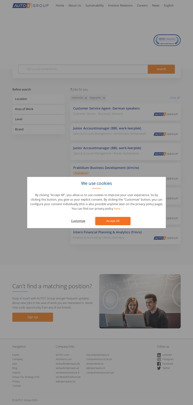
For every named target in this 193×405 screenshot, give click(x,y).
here (117, 209)
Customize (78, 221)
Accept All (112, 221)
